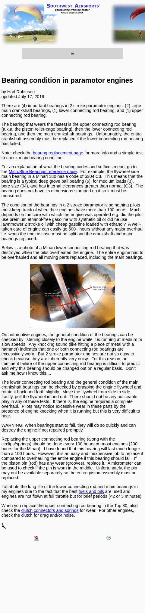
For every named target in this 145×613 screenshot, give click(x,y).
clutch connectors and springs (49, 510)
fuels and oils (91, 491)
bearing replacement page (58, 152)
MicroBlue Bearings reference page (43, 171)
